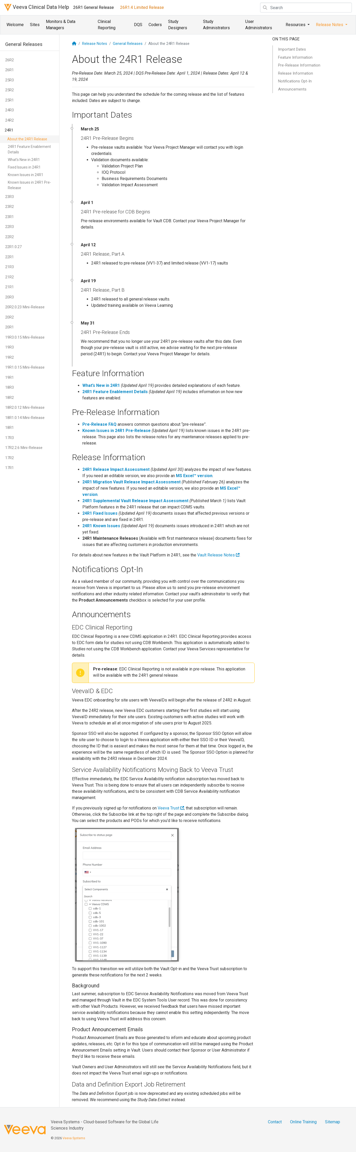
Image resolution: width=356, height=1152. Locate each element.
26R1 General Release (93, 7)
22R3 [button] (9, 226)
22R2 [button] (9, 237)
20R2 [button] (9, 317)
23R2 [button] (9, 206)
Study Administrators (216, 24)
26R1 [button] (9, 70)
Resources (296, 24)
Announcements (292, 89)
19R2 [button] (9, 357)
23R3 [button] (9, 196)
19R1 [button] (9, 377)
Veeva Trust (171, 808)
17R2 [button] (9, 457)
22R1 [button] (9, 257)
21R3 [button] (9, 267)
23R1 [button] (9, 216)
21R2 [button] (9, 277)
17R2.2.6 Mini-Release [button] (23, 447)
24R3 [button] (9, 110)
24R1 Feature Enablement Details (29, 149)
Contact (275, 1121)
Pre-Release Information (299, 65)
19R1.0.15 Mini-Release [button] (25, 367)
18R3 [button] (9, 387)
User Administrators (258, 24)
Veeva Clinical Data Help (36, 7)
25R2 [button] (9, 90)
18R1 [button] (9, 427)
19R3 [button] (9, 347)
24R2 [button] (9, 120)
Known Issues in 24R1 (25, 175)
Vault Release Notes (218, 555)
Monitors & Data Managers (60, 24)
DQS (138, 24)
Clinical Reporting (106, 24)
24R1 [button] (9, 130)
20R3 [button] (9, 297)
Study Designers (177, 24)
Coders (155, 24)
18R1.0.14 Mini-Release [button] (25, 417)
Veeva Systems (74, 1138)
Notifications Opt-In (295, 81)
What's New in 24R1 (24, 160)
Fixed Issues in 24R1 (24, 167)
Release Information (295, 73)
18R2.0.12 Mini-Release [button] (25, 407)
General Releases (128, 43)
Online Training (303, 1121)
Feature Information (295, 57)
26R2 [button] (9, 60)
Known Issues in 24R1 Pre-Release (29, 185)
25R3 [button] (9, 80)
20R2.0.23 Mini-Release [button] (25, 307)
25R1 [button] (9, 100)
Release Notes (330, 24)
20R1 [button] (9, 327)
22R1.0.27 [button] (13, 246)
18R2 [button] (9, 397)
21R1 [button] (9, 287)
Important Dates (292, 49)
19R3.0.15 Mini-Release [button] (25, 337)
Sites (35, 24)
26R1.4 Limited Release (142, 7)
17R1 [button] (9, 467)
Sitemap (332, 1121)
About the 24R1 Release (27, 139)
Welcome (15, 24)
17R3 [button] (9, 437)
